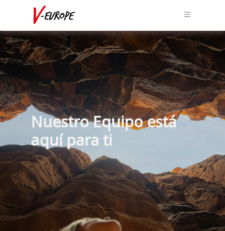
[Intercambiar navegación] (187, 15)
